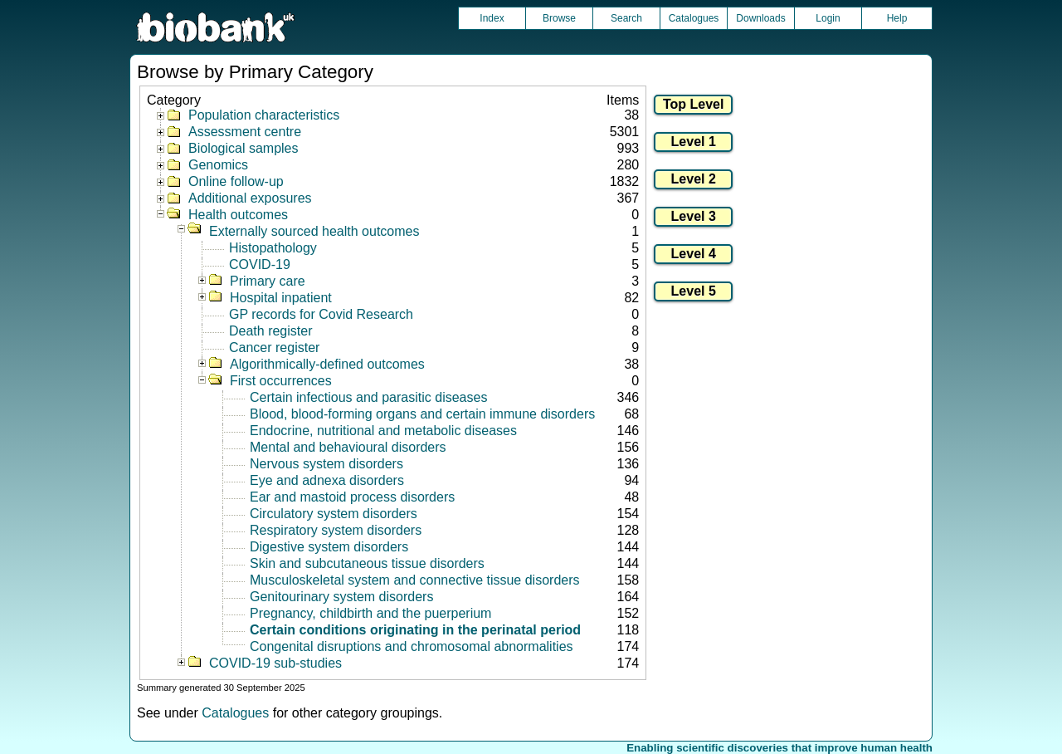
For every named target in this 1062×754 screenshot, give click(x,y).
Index (492, 18)
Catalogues (694, 18)
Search (626, 18)
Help (897, 18)
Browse (559, 18)
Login (828, 18)
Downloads (760, 18)
